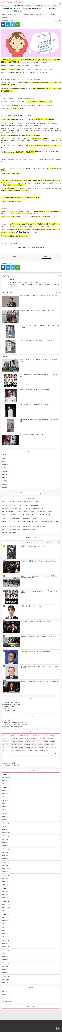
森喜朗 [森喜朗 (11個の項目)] (20, 744)
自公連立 (39, 14)
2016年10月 (7, 946)
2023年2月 (6, 790)
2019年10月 (7, 832)
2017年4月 (6, 927)
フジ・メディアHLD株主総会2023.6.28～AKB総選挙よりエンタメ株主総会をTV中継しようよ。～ (28, 515)
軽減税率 (53, 14)
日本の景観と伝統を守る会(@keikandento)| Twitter (15, 724)
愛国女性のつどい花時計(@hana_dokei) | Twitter (14, 722)
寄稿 (5, 468)
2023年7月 (6, 784)
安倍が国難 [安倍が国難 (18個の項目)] (51, 738)
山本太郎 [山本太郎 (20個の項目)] (53, 741)
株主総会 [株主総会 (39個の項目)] (14, 744)
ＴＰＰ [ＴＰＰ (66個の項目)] (50, 750)
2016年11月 (7, 943)
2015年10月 (7, 979)
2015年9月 (6, 982)
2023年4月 (6, 787)
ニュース (6, 461)
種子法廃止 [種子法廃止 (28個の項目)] (14, 747)
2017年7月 (6, 917)
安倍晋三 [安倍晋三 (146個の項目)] (14, 741)
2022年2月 (6, 803)
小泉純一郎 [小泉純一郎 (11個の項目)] (37, 741)
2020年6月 (6, 826)
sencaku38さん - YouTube (9, 710)
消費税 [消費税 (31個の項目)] (47, 744)
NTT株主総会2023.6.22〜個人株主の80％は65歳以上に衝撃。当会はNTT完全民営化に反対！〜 (28, 511)
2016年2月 (6, 972)
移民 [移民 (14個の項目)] (53, 744)
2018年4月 (6, 888)
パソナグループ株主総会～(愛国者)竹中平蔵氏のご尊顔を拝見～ (20, 529)
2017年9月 (6, 911)
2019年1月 (6, 858)
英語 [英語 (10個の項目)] (13, 750)
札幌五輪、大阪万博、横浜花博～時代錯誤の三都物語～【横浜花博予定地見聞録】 (25, 526)
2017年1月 (6, 937)
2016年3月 (6, 969)
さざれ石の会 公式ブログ (12, 2)
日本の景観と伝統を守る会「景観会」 (12, 765)
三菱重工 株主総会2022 (10, 532)
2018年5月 (6, 885)
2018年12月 (7, 862)
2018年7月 (6, 878)
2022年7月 (6, 797)
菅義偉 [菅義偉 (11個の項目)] (18, 750)
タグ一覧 (57, 753)
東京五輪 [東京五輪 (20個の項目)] (6, 744)
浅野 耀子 (20, 11)
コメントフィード (8, 998)
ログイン (6, 991)
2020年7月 (6, 823)
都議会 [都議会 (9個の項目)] (31, 750)
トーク (5, 458)
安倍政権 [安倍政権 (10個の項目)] (6, 741)
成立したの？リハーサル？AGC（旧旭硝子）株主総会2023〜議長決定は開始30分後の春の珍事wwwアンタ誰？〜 (31, 522)
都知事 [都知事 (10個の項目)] (24, 750)
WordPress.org (8, 1001)
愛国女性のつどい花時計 (8, 763)
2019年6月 (6, 842)
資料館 (5, 487)
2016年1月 (6, 976)
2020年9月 (6, 819)
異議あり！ (7, 484)
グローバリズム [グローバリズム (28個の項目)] (38, 735)
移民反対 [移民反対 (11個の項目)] (6, 747)
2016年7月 (6, 956)
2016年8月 (6, 953)
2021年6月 (6, 813)
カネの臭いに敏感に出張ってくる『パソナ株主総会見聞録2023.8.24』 (22, 505)
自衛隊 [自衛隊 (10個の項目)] (54, 747)
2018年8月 (6, 875)
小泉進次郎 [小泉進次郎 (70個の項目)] (45, 741)
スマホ (4, 14)
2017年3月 (6, 930)
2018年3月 (6, 891)
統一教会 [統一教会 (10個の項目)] (42, 747)
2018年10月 (7, 868)
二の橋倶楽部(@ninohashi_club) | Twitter (12, 726)
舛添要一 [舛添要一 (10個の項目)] (6, 750)
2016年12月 (7, 940)
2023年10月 (7, 777)
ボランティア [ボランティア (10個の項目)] (14, 738)
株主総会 (6, 477)
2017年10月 (7, 907)
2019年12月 (7, 829)
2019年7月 (6, 839)
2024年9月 (6, 774)
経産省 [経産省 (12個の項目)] (35, 747)
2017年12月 (7, 901)
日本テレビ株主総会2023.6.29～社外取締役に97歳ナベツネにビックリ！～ (23, 518)
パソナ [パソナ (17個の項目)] (6, 738)
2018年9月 (6, 872)
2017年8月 (6, 914)
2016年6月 (6, 959)
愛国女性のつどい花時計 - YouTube (11, 704)
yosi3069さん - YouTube (8, 706)
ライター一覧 (56, 276)
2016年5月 (6, 963)
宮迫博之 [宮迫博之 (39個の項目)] (21, 741)
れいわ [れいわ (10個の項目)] (6, 735)
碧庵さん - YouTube (7, 708)
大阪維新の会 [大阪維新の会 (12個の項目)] (43, 738)
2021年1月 (6, 816)
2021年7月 (6, 810)
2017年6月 (6, 920)
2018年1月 (6, 898)
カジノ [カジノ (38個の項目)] (29, 735)
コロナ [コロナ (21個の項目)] (46, 735)
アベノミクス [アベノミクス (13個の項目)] (14, 735)
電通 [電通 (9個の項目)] (37, 750)
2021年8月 (6, 806)
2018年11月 (7, 865)
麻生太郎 (5, 17)
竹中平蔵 (26, 14)
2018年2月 (6, 894)
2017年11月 (7, 904)
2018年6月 (6, 881)
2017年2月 (6, 933)
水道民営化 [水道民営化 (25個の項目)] (27, 744)
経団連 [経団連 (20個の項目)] (28, 747)
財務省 (46, 14)
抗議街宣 (6, 471)
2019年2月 (6, 855)
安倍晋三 (18, 14)
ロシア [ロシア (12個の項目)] (21, 738)
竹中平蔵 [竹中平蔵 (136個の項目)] (22, 747)
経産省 (32, 14)
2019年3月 (6, 852)
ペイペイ (11, 14)
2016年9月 (6, 950)
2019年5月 (6, 845)
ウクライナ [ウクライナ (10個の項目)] (22, 735)
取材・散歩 (7, 464)
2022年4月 (6, 800)
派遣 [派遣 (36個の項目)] (35, 744)
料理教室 (6, 474)
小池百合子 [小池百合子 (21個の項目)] (28, 741)
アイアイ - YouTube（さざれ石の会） (11, 702)
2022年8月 (6, 793)
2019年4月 (6, 849)
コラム (8, 5)
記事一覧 (58, 292)
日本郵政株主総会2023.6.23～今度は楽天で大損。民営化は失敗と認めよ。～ (23, 508)
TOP (2, 5)
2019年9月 (6, 836)
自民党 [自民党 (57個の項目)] (48, 747)
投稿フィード (7, 994)
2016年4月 (6, 966)
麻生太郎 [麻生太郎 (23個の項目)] (43, 750)
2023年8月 (6, 780)
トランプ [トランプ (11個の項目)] (53, 735)
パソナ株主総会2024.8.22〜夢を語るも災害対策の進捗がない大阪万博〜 (22, 502)
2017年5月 (6, 924)
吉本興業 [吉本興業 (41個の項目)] (35, 738)
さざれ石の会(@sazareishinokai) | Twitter (12, 720)
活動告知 (6, 481)
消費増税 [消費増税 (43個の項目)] (41, 744)
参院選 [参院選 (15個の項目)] (27, 738)
